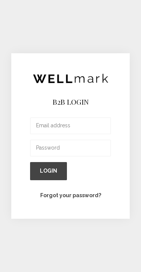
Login (48, 171)
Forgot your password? (70, 195)
